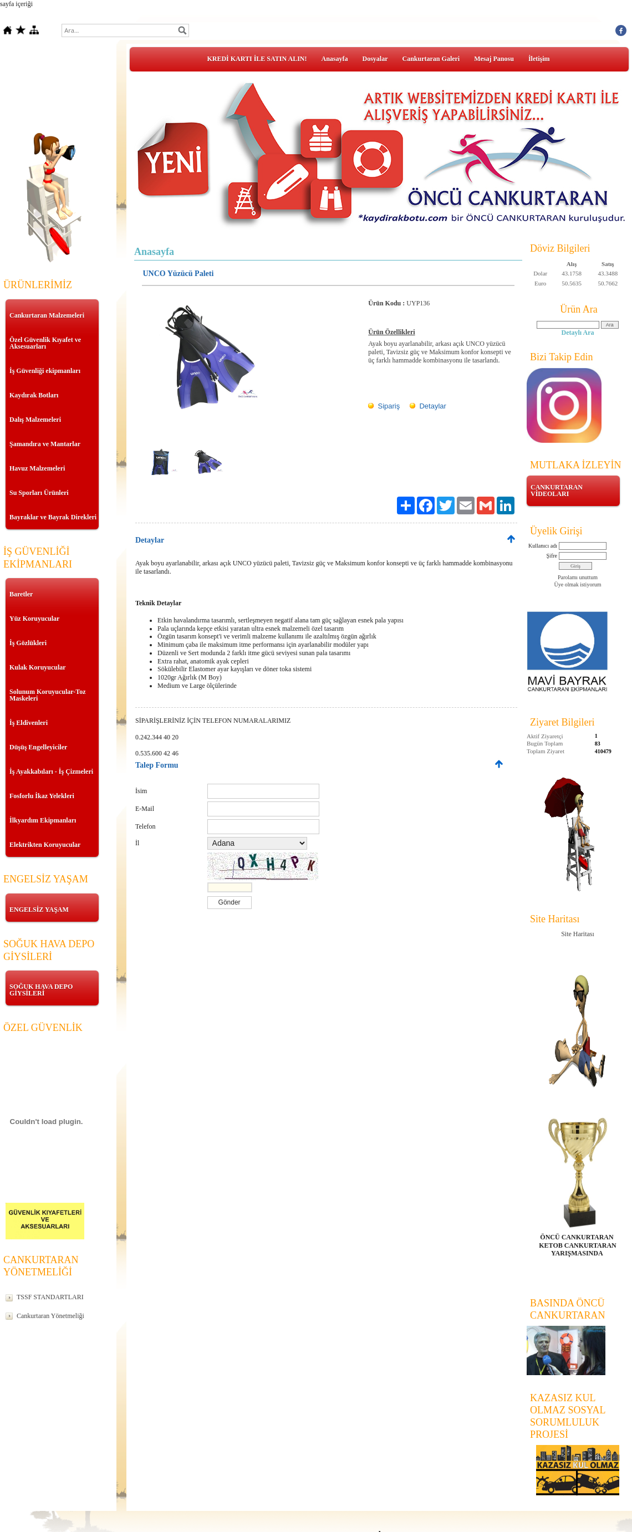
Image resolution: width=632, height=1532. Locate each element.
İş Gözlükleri (28, 643)
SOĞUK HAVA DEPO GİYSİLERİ (41, 990)
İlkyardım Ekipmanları (42, 820)
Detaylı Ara (578, 332)
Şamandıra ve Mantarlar (44, 444)
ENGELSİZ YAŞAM (39, 909)
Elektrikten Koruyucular (44, 845)
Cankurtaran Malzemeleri (46, 315)
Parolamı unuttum (578, 577)
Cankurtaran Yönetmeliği (50, 1316)
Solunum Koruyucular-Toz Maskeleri (47, 695)
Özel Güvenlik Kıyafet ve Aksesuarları (45, 343)
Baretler (21, 594)
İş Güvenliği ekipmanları (44, 371)
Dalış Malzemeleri (35, 419)
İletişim (539, 59)
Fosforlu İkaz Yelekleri (41, 796)
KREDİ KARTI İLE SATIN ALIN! (257, 59)
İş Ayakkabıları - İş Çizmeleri (51, 771)
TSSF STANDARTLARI (50, 1297)
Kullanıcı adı (542, 546)
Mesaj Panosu (494, 59)
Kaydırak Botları (33, 395)
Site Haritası (577, 934)
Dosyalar (375, 59)
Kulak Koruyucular (37, 667)
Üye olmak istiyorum (578, 584)
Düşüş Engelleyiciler (38, 747)
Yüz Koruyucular (34, 618)
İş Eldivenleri (28, 723)
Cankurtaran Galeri (431, 59)
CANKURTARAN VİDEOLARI (557, 490)
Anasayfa (335, 59)
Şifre (552, 556)
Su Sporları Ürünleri (39, 493)
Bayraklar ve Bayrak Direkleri (52, 517)
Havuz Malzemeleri (37, 468)
